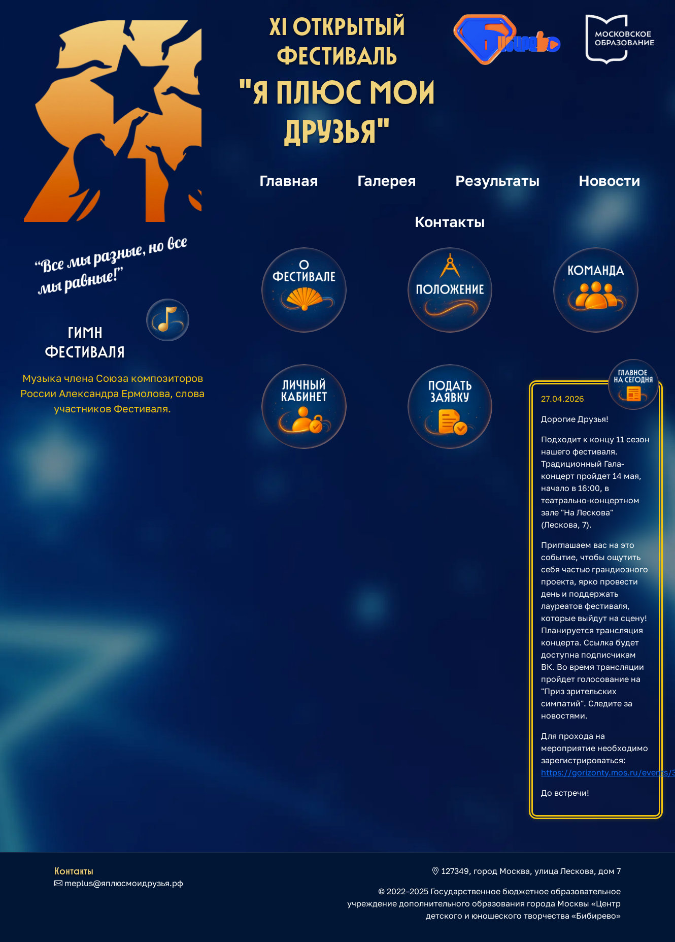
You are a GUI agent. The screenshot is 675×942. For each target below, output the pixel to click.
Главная (288, 180)
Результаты (497, 180)
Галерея (386, 180)
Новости (609, 180)
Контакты (450, 221)
